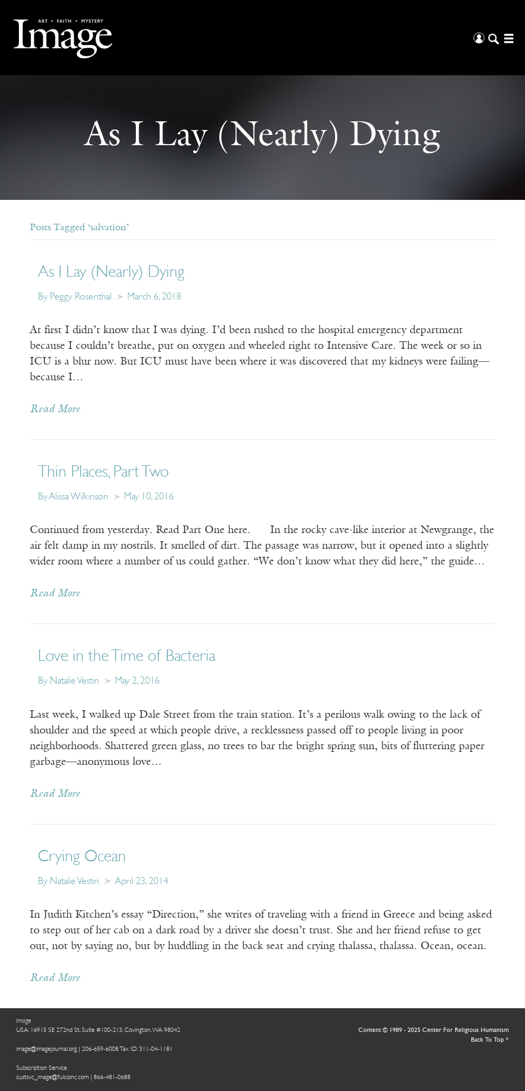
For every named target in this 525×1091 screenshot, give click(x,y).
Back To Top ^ (490, 1040)
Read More (55, 409)
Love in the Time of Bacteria (126, 656)
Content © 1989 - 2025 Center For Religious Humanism (433, 1030)
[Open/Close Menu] (507, 37)
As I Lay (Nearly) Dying (111, 272)
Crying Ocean (82, 857)
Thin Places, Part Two (103, 472)
